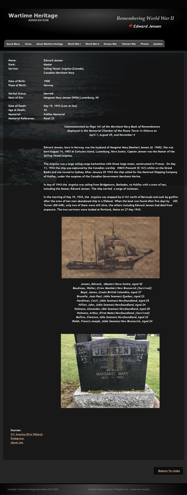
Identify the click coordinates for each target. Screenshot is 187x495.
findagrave (17, 438)
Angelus (21, 434)
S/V (13, 434)
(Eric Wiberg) (34, 434)
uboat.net (17, 442)
